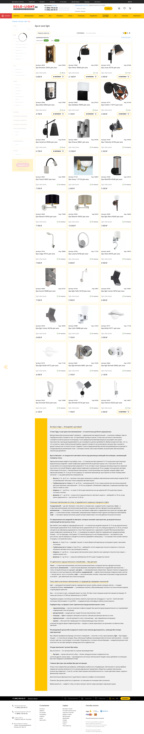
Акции (41, 718)
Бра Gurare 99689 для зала (45, 291)
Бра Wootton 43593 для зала (46, 68)
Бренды (87, 2)
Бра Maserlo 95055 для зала (79, 216)
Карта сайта (43, 720)
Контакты (98, 2)
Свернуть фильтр (43, 33)
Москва (54, 5)
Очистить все (125, 37)
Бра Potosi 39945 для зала (78, 68)
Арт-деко (18, 85)
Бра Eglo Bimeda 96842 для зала (113, 365)
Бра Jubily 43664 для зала (45, 105)
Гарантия (32, 2)
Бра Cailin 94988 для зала (78, 328)
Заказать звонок (32, 698)
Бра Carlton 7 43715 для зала (111, 105)
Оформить (125, 698)
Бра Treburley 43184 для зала (112, 142)
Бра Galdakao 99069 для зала (79, 105)
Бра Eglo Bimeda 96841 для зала (80, 365)
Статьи (64, 724)
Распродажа (43, 714)
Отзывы (52, 2)
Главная (15, 21)
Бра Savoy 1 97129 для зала (79, 179)
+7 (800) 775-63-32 (56, 8)
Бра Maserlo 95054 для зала (46, 216)
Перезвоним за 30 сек (81, 5)
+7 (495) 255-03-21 (56, 10)
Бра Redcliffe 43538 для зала (111, 179)
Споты (18, 56)
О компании (44, 705)
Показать (22, 165)
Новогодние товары (21, 47)
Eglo (17, 144)
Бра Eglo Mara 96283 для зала (112, 216)
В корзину (58, 76)
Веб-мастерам (66, 716)
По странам (43, 712)
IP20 (17, 132)
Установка (63, 2)
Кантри (18, 93)
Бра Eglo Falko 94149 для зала (79, 291)
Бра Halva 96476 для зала (110, 254)
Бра (26, 21)
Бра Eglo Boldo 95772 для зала (47, 365)
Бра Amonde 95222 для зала (46, 403)
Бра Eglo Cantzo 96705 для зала (112, 291)
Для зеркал (19, 69)
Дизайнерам (75, 2)
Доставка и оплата (18, 2)
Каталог (6, 16)
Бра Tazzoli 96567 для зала (45, 179)
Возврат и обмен (67, 714)
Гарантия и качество (68, 712)
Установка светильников (69, 710)
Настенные (19, 72)
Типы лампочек (67, 725)
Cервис (65, 705)
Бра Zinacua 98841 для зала (79, 142)
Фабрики (42, 710)
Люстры (18, 41)
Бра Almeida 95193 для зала (79, 403)
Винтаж (18, 87)
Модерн (18, 105)
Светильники (20, 53)
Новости (65, 722)
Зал (46, 40)
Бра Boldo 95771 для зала (110, 328)
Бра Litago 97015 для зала (45, 254)
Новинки (42, 716)
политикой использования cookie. (96, 726)
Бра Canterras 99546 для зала (46, 142)
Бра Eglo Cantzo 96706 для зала (47, 328)
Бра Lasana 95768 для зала (78, 254)
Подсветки (19, 50)
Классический (19, 96)
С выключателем (20, 75)
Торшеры (19, 59)
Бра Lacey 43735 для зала (110, 68)
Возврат (42, 2)
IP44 (17, 135)
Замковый (18, 90)
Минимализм (19, 102)
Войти (130, 2)
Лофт (17, 99)
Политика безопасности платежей (95, 718)
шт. (112, 698)
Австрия (18, 154)
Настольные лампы (22, 44)
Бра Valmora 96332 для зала (111, 403)
